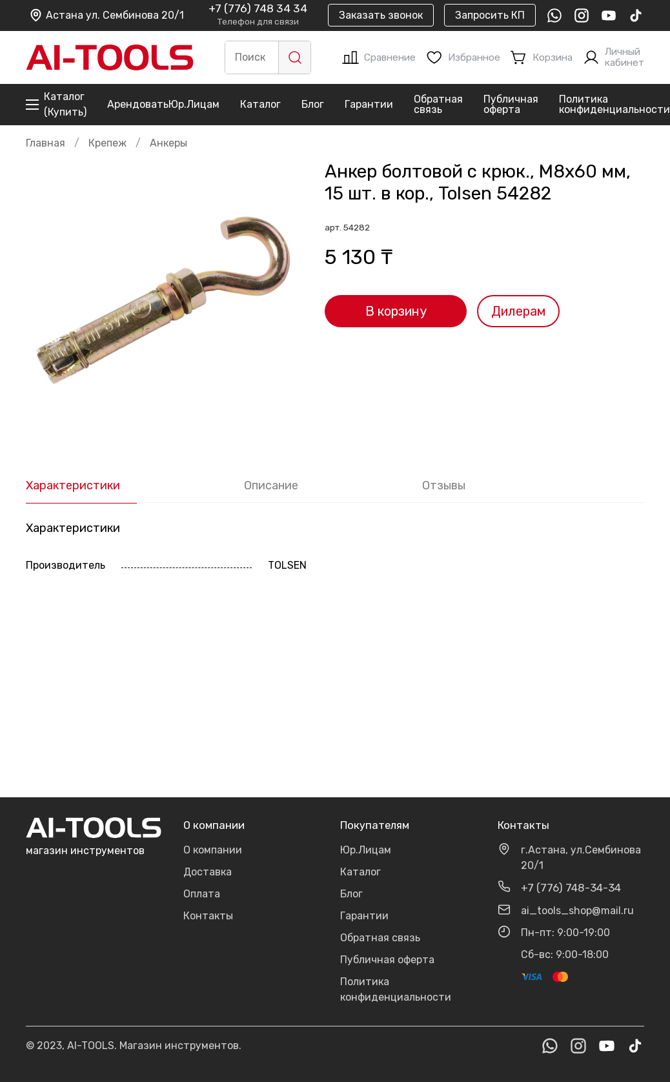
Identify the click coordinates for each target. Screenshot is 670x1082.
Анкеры (168, 143)
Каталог (260, 104)
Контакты (208, 916)
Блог (312, 104)
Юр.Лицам (193, 104)
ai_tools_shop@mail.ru (577, 910)
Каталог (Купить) (56, 104)
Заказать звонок (381, 15)
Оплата (201, 894)
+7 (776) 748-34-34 (571, 887)
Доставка (207, 872)
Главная (45, 143)
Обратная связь (438, 104)
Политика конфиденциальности (614, 104)
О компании (212, 850)
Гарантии (369, 104)
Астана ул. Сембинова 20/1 (106, 15)
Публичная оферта (510, 104)
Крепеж (107, 143)
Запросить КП (490, 15)
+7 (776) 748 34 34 (257, 9)
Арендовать (137, 104)
